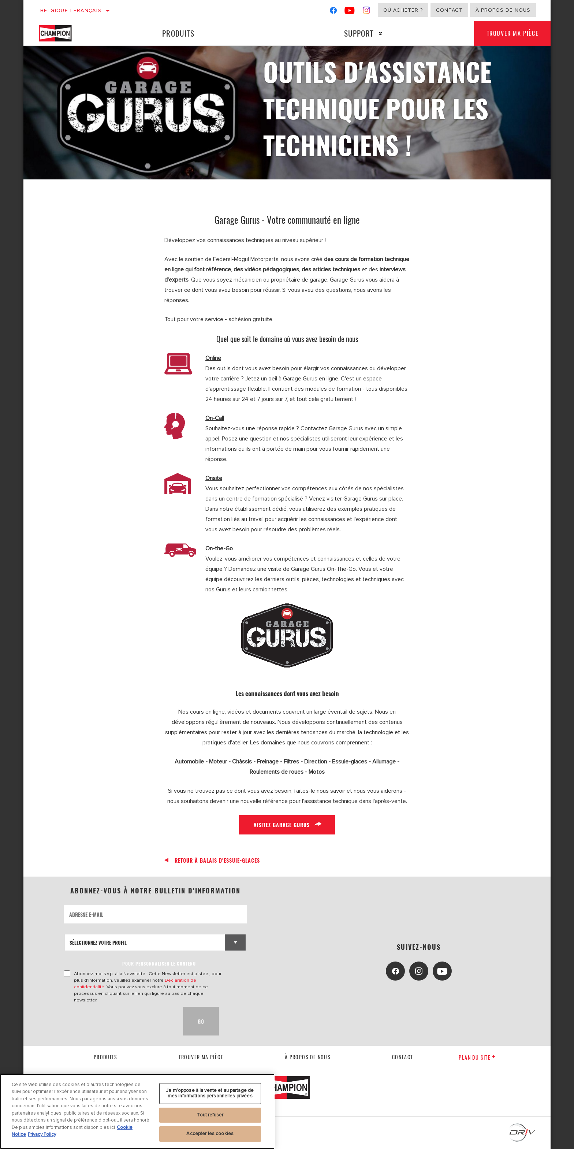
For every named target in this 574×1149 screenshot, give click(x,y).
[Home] (62, 33)
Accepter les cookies (210, 1134)
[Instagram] (366, 12)
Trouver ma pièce (511, 33)
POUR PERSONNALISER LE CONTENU (159, 963)
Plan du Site (477, 1057)
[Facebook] (333, 12)
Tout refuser (210, 1115)
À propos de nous (503, 10)
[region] (137, 1111)
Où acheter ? (403, 10)
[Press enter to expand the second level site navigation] (377, 33)
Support (356, 33)
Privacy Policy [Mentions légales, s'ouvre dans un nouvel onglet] (42, 1134)
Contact (449, 10)
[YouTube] (349, 12)
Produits (177, 33)
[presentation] (119, 1021)
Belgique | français (71, 10)
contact (402, 1057)
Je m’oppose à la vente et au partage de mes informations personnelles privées (210, 1093)
